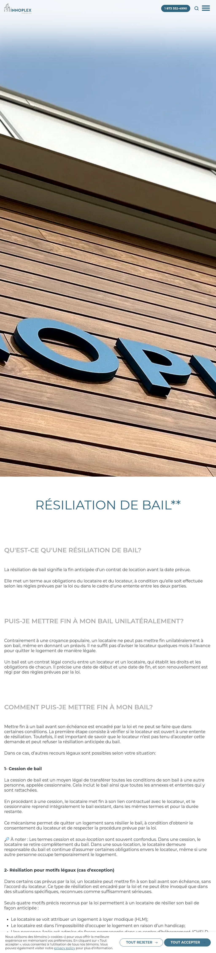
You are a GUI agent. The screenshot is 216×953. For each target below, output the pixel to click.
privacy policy (64, 948)
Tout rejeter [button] (139, 942)
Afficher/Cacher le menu (206, 8)
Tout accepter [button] (185, 942)
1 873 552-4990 (176, 8)
